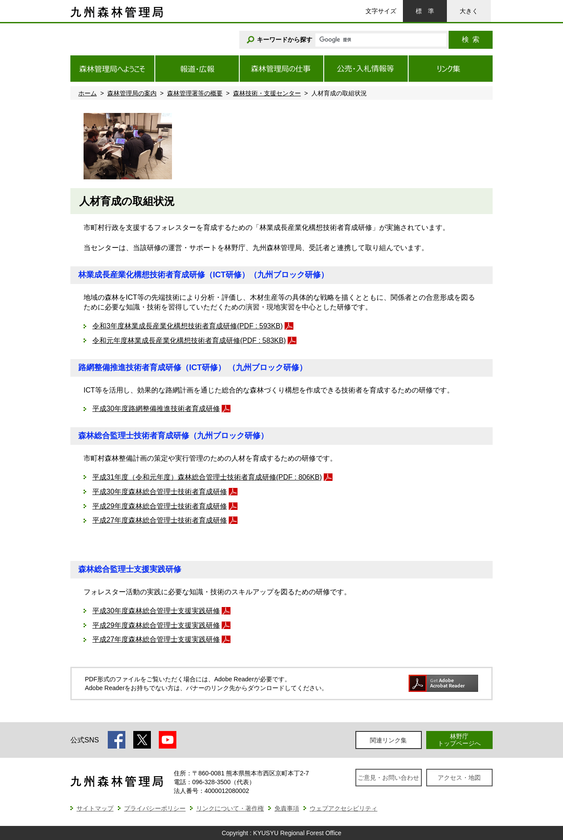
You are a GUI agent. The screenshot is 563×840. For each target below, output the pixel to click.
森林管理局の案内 (132, 93)
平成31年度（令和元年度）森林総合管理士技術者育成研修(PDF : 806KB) (207, 477)
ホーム (87, 93)
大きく (469, 11)
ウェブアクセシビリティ (343, 808)
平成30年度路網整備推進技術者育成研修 (156, 408)
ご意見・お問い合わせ (388, 777)
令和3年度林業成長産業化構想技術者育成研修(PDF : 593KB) (187, 326)
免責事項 (286, 808)
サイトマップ (95, 808)
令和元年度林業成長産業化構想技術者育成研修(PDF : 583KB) (189, 340)
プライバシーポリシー (155, 808)
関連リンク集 (388, 740)
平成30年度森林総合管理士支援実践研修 (156, 611)
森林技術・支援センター (267, 93)
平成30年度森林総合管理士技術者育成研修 (159, 491)
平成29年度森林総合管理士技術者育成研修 (159, 506)
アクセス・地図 (459, 777)
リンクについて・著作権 (230, 808)
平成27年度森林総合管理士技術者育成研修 (159, 520)
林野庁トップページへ (459, 739)
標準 (425, 11)
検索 (470, 39)
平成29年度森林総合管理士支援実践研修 (156, 625)
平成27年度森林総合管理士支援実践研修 (156, 639)
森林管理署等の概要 (195, 93)
